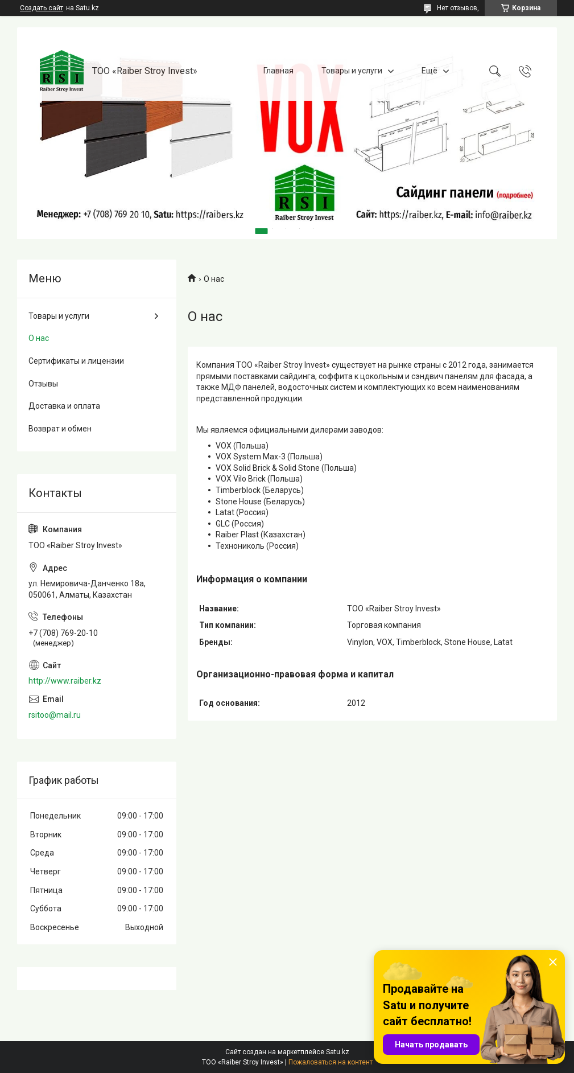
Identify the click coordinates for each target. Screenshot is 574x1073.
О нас (38, 338)
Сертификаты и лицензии (76, 360)
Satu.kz (337, 1052)
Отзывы (43, 383)
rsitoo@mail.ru (54, 715)
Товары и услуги (351, 70)
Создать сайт (41, 8)
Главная (278, 70)
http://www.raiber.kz (64, 680)
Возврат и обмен (60, 428)
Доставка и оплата (64, 405)
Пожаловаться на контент (330, 1062)
